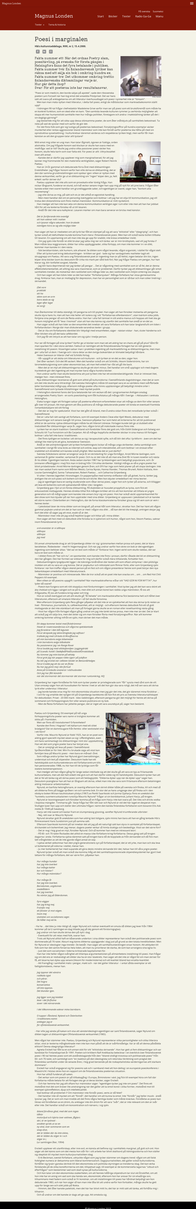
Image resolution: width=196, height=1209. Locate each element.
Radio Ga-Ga (143, 9)
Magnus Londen (54, 8)
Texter (126, 9)
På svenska (144, 4)
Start (100, 9)
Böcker (112, 9)
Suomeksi (158, 4)
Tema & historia (57, 17)
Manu (159, 9)
